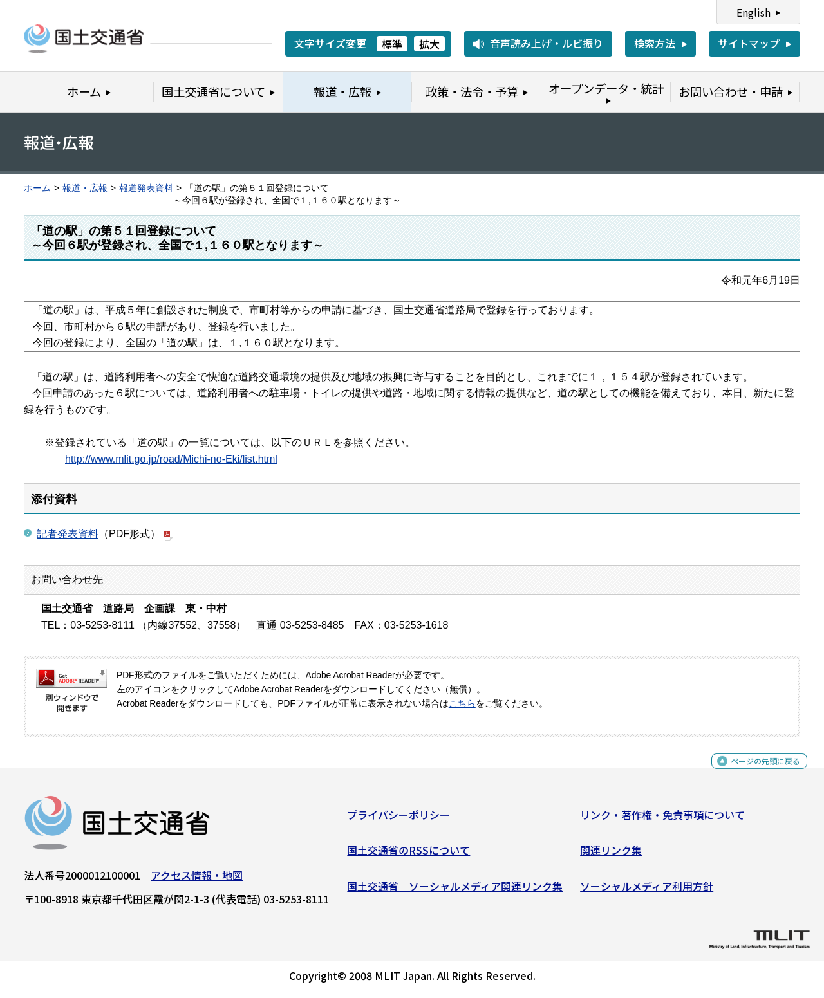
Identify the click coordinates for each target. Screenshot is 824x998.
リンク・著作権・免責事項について (662, 819)
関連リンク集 (611, 855)
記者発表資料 (67, 533)
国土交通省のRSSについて (408, 855)
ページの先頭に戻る (754, 773)
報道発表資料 (146, 188)
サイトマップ (749, 43)
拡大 (429, 43)
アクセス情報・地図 (197, 880)
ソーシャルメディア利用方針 (646, 891)
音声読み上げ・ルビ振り (546, 43)
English (753, 12)
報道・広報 (85, 188)
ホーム (37, 188)
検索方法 (654, 43)
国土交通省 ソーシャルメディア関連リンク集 (455, 891)
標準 (392, 43)
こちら (462, 703)
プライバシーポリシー (398, 819)
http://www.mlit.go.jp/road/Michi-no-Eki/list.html (171, 459)
